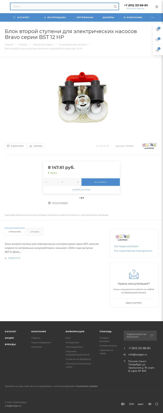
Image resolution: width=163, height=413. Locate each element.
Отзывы (34, 232)
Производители (74, 347)
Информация (75, 331)
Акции (9, 338)
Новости (35, 338)
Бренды (10, 344)
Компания (38, 331)
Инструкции (72, 342)
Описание (15, 232)
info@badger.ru (137, 354)
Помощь (106, 331)
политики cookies (87, 386)
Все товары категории (126, 246)
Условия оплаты (108, 345)
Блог (68, 338)
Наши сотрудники (41, 342)
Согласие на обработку (78, 359)
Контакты (36, 347)
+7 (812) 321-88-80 (136, 5)
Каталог (11, 331)
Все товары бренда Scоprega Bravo (133, 250)
